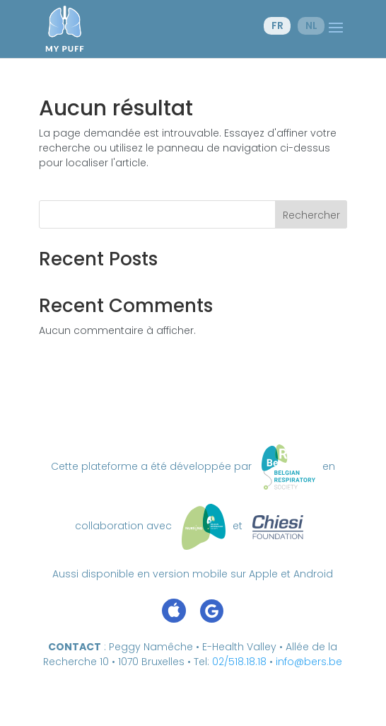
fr (277, 25)
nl (311, 25)
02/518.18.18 (239, 662)
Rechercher (311, 215)
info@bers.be (309, 662)
